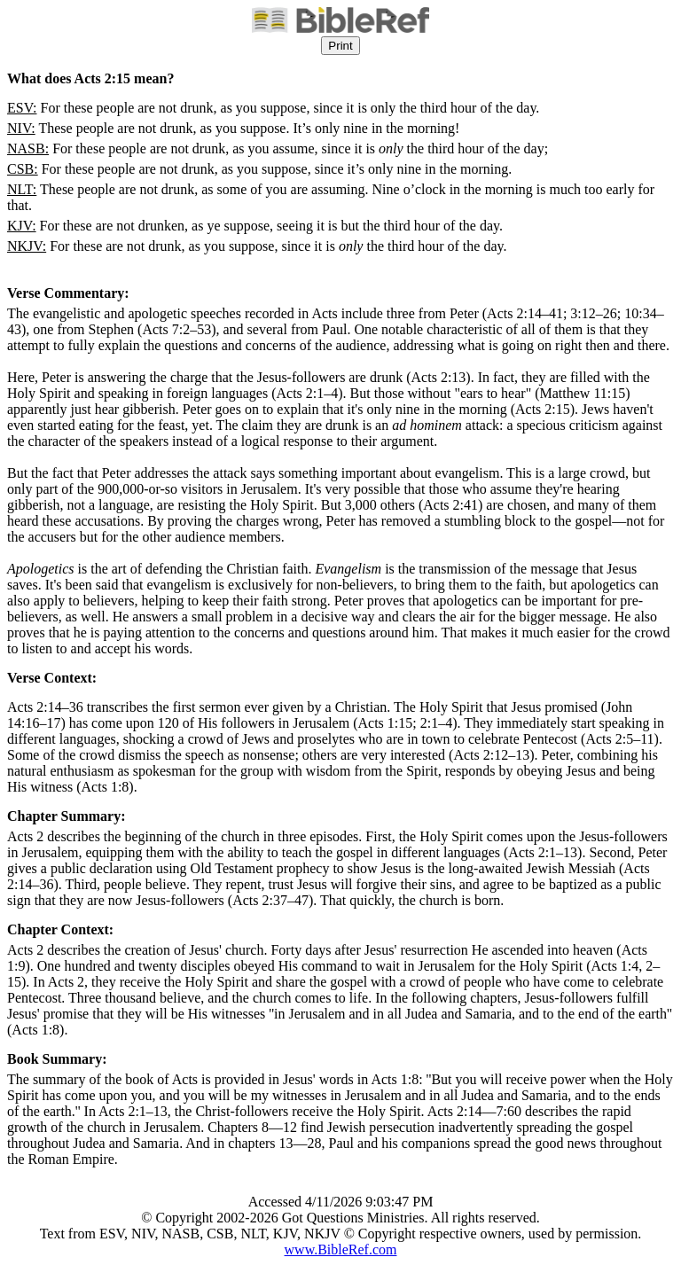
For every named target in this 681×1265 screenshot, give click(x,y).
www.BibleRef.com (341, 1249)
